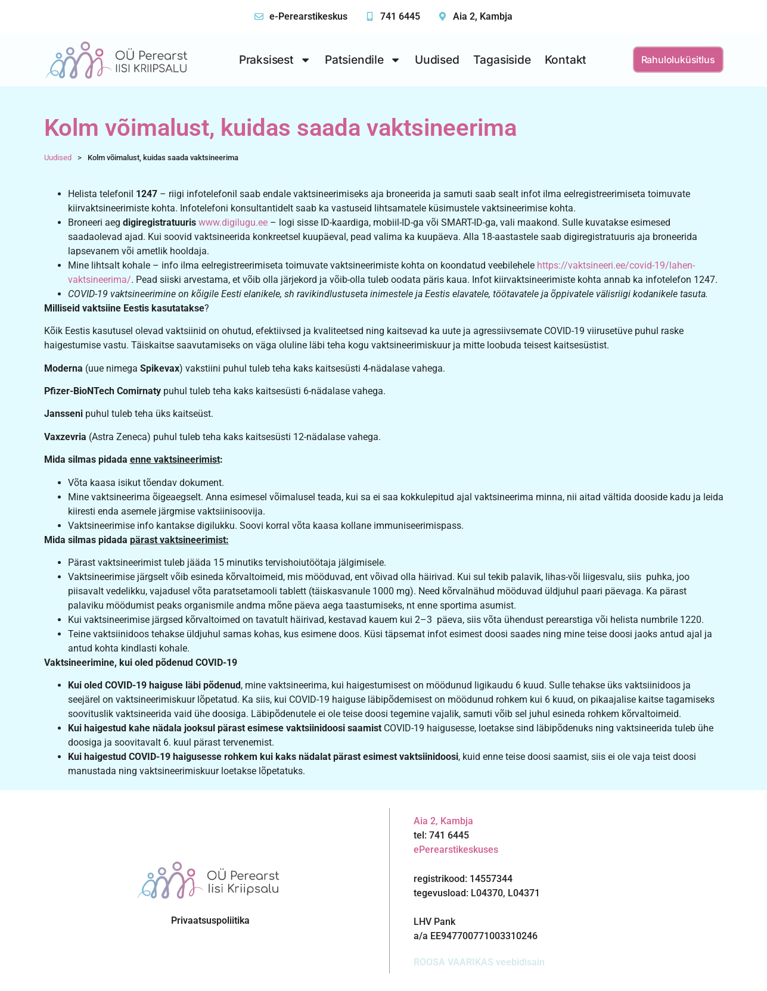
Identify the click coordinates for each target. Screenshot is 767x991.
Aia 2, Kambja (483, 16)
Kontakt (566, 59)
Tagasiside (502, 59)
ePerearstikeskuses (456, 849)
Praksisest (275, 59)
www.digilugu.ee (233, 222)
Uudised (437, 59)
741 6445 (400, 16)
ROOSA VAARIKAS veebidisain (479, 962)
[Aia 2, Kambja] (442, 16)
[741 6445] (369, 16)
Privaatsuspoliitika (210, 920)
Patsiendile (363, 59)
